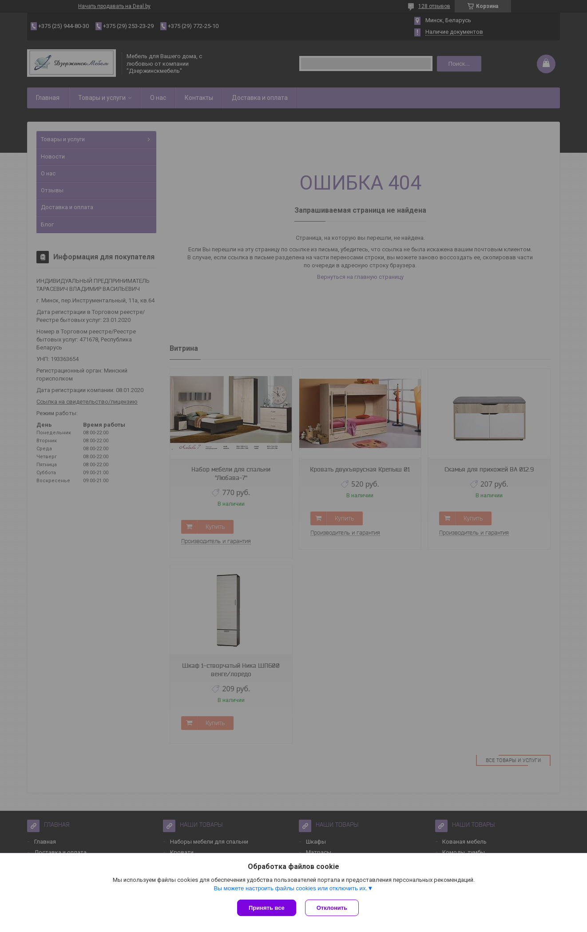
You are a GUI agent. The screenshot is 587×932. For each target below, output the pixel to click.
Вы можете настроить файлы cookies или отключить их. (290, 888)
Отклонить (332, 907)
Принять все (267, 907)
